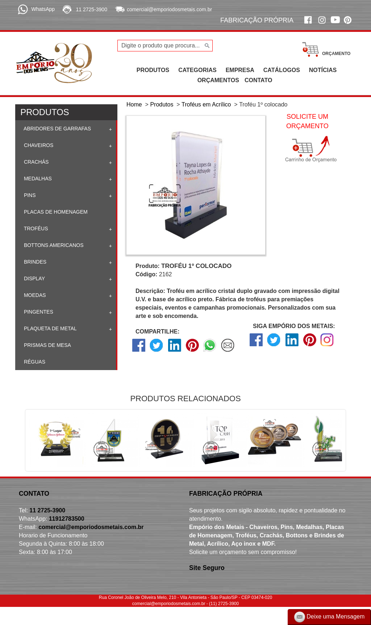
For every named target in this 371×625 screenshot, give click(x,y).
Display (33, 278)
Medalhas (37, 178)
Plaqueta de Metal (49, 328)
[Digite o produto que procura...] (165, 45)
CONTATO (258, 80)
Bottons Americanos (53, 245)
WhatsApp (43, 9)
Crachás (35, 162)
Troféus (35, 228)
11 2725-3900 (91, 9)
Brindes (34, 262)
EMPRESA (240, 70)
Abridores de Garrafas (56, 128)
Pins (29, 195)
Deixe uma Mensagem (329, 617)
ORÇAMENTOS (218, 80)
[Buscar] (206, 45)
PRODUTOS (153, 70)
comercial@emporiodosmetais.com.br (169, 9)
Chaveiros (37, 145)
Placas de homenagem (55, 212)
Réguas (33, 362)
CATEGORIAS (197, 70)
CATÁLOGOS (281, 70)
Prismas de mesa (46, 345)
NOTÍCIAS (323, 70)
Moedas (34, 295)
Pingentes (37, 312)
